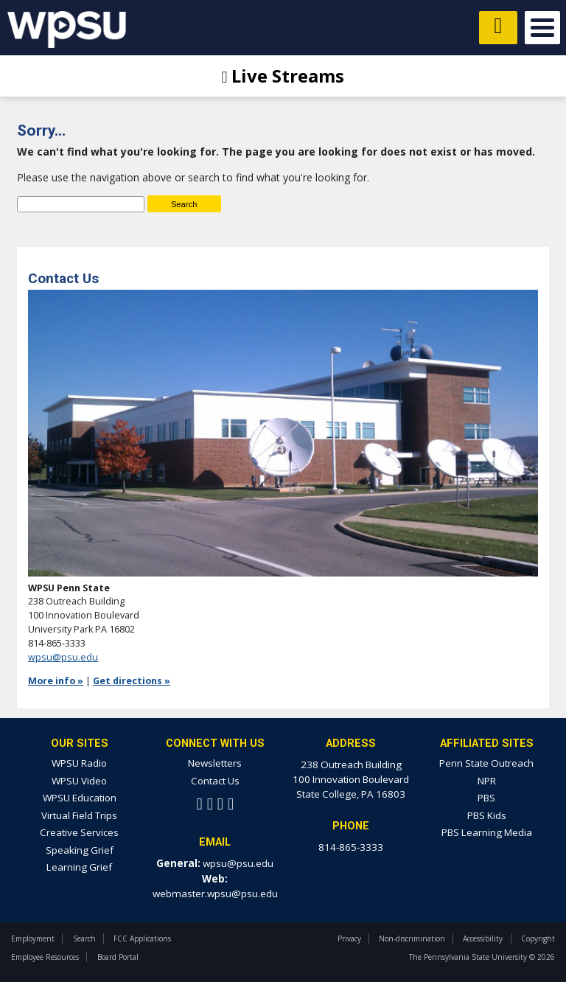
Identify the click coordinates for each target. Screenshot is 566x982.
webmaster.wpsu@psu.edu (215, 893)
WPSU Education (79, 797)
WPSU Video (79, 780)
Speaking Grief (79, 850)
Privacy (349, 938)
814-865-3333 (350, 847)
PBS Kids (486, 815)
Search (84, 938)
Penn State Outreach (486, 763)
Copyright (538, 938)
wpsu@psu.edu (63, 657)
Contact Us (215, 780)
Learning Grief (79, 867)
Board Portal (118, 957)
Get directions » (131, 681)
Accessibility (483, 938)
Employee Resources (45, 957)
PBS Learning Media (486, 832)
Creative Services (79, 832)
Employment (33, 938)
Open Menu (542, 27)
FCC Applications (142, 938)
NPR (487, 780)
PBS (486, 797)
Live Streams (283, 75)
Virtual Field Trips (79, 815)
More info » (55, 681)
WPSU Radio (79, 763)
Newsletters (215, 763)
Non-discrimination (412, 938)
